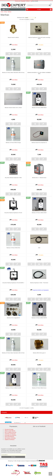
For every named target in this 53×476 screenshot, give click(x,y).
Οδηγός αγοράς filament (10, 430)
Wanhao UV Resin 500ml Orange (13, 142)
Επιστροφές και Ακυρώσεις (10, 435)
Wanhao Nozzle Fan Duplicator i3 (39, 142)
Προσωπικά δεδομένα (9, 436)
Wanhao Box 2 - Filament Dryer (39, 177)
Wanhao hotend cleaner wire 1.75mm (13, 107)
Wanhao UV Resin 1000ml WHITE (39, 317)
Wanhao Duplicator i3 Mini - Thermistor (39, 282)
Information (13, 9)
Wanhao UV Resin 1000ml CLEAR (13, 387)
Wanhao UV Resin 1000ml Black (39, 107)
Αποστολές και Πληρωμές (10, 433)
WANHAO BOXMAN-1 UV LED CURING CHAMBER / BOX (39, 73)
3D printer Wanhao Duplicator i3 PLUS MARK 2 (13, 282)
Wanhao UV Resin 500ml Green (39, 387)
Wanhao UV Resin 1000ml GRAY (39, 212)
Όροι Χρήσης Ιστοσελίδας (10, 438)
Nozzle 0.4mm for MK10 (13, 37)
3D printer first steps (9, 429)
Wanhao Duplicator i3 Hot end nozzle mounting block (39, 38)
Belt (39, 247)
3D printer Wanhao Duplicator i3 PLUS (13, 212)
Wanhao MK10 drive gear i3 (39, 352)
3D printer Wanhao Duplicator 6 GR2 (13, 177)
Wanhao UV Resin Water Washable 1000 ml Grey (13, 72)
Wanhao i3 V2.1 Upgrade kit (13, 317)
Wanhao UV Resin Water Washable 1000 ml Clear (13, 352)
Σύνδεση (28, 1)
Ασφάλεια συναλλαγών (9, 439)
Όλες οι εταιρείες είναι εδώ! (10, 432)
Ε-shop (44, 9)
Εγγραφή (23, 1)
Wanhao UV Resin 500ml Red (13, 247)
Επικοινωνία (17, 1)
